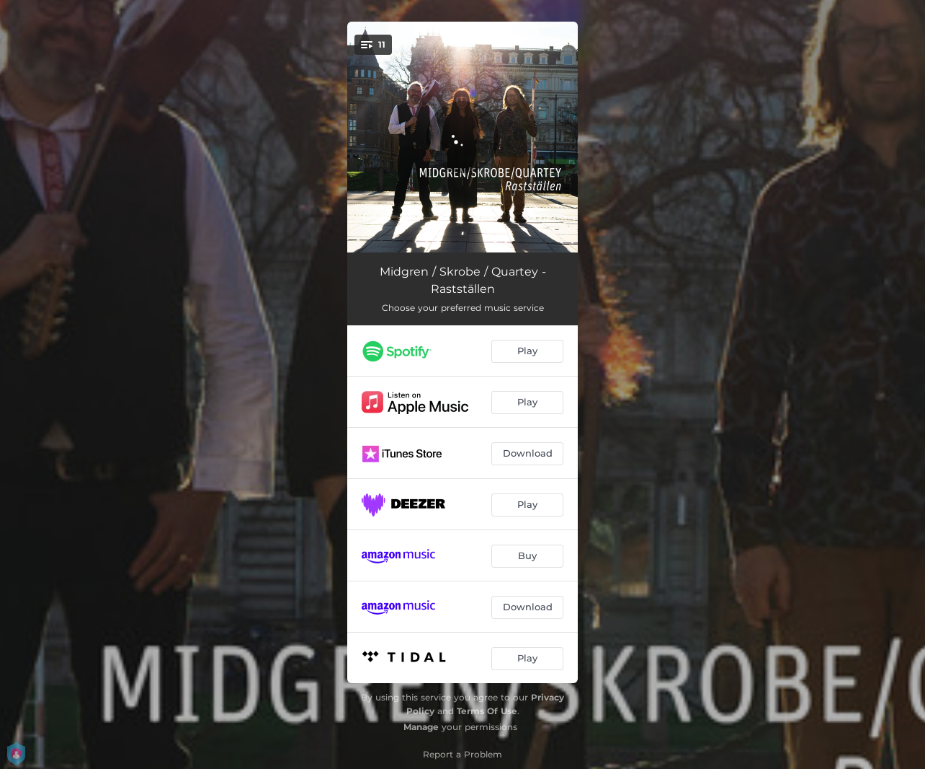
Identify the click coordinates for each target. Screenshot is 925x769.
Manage (421, 726)
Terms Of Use (487, 711)
